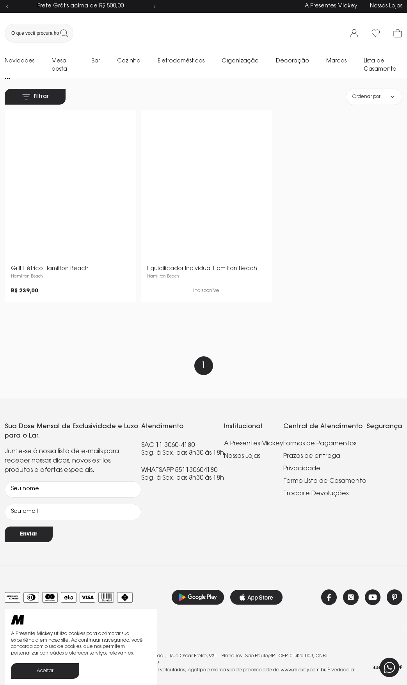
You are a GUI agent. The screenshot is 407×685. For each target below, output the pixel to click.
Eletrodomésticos (181, 61)
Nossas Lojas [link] (242, 437)
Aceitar (45, 671)
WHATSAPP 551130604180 (179, 451)
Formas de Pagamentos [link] (319, 425)
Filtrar (35, 96)
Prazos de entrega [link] (311, 437)
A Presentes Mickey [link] (253, 425)
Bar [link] (95, 61)
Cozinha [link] (128, 61)
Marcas (336, 61)
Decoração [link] (292, 61)
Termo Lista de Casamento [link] (324, 462)
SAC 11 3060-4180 (168, 426)
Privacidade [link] (301, 450)
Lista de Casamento (380, 65)
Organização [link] (240, 61)
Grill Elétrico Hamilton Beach (50, 250)
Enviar (28, 515)
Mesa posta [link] (59, 65)
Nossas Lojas (386, 6)
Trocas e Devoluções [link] (315, 475)
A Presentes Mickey (331, 6)
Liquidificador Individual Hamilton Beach (202, 250)
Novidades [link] (19, 61)
